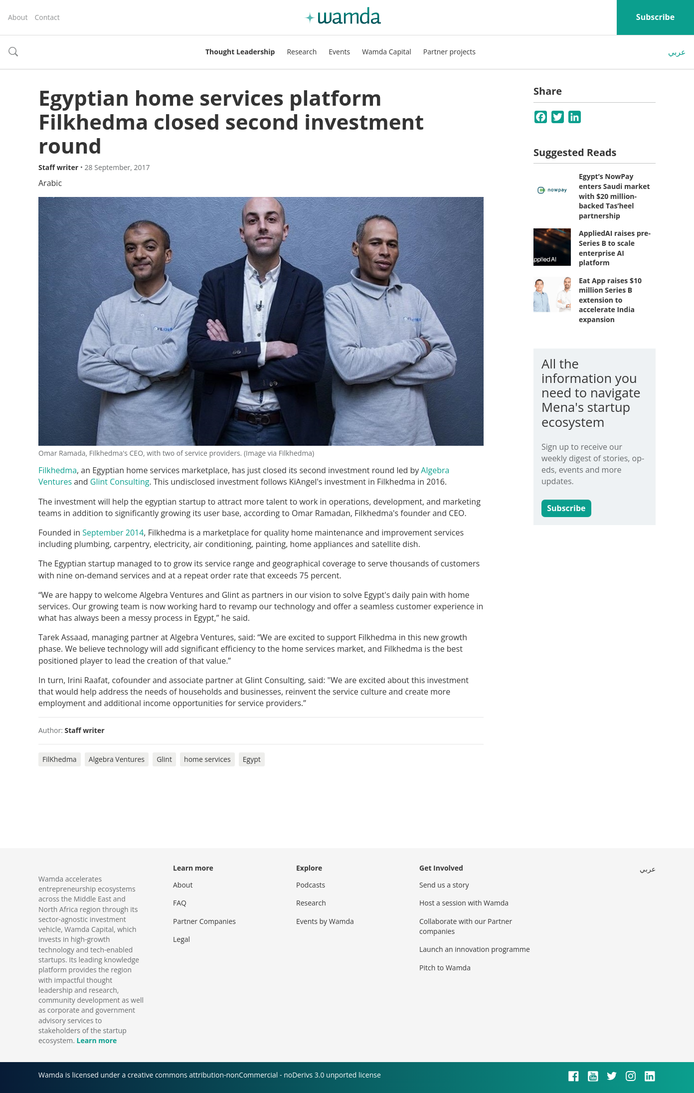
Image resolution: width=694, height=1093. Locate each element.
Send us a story (444, 885)
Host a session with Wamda (464, 903)
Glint (164, 759)
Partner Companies (204, 921)
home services (207, 759)
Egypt (252, 759)
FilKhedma (59, 759)
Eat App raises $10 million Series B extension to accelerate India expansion (610, 300)
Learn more (96, 1040)
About (17, 17)
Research (302, 51)
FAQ (179, 903)
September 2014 (113, 532)
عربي (677, 52)
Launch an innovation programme (474, 949)
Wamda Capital (386, 51)
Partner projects (449, 51)
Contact (46, 17)
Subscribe (655, 16)
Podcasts (310, 885)
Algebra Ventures (117, 759)
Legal (181, 939)
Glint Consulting (120, 481)
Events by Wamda (325, 921)
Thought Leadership (240, 51)
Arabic (50, 183)
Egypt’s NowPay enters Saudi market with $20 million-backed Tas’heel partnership (614, 196)
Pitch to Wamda (445, 967)
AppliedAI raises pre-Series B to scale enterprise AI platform (615, 247)
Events (339, 51)
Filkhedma (57, 470)
